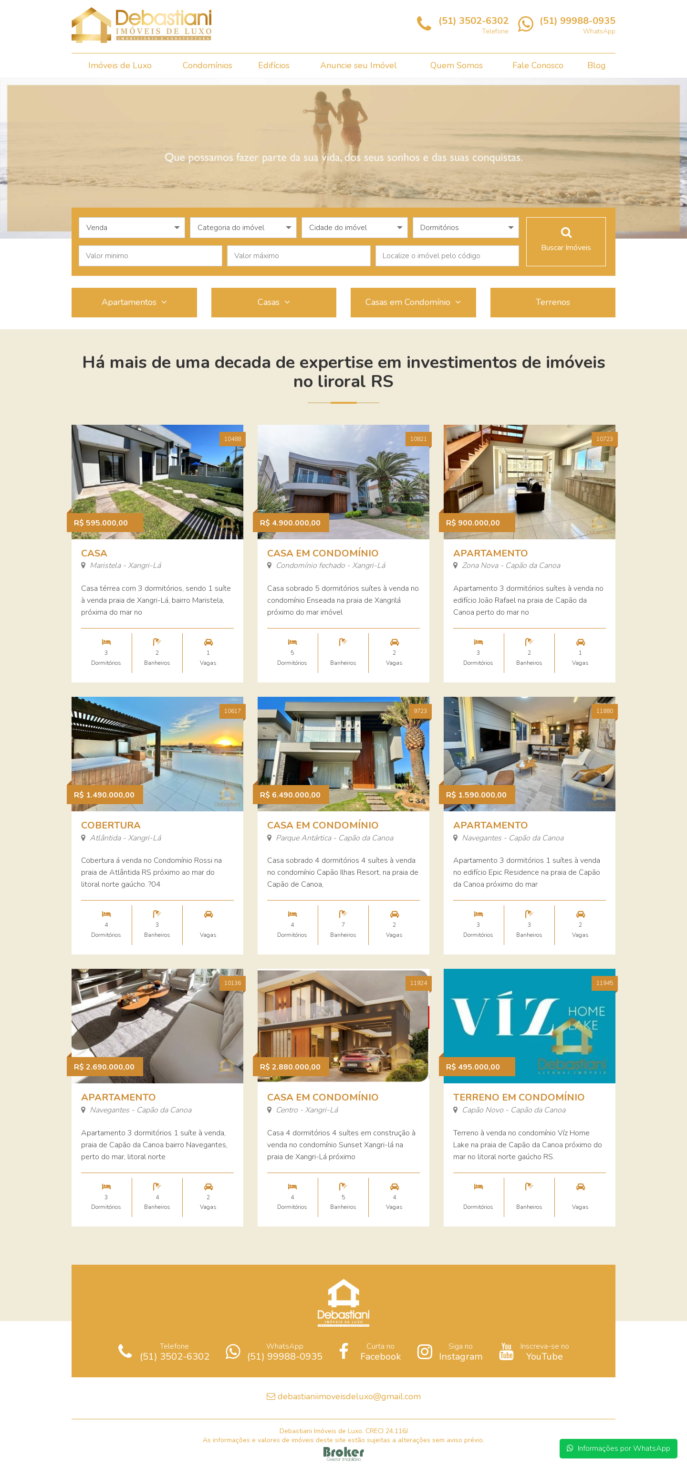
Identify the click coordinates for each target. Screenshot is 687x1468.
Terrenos (553, 302)
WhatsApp (274, 1351)
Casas (274, 302)
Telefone (163, 1351)
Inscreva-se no (534, 1351)
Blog (596, 65)
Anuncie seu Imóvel (358, 65)
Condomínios (207, 65)
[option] (343, 158)
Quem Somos (456, 65)
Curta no (370, 1351)
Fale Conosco (537, 65)
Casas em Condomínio (413, 302)
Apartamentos (134, 302)
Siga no (450, 1351)
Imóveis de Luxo (120, 65)
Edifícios (274, 65)
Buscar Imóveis (566, 239)
